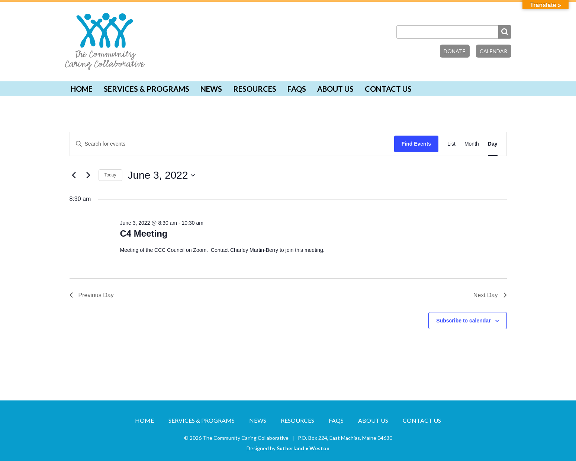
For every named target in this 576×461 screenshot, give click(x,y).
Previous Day (92, 295)
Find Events (416, 144)
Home (82, 88)
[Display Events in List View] (451, 144)
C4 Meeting (143, 233)
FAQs (296, 88)
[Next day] (88, 175)
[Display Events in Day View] (493, 144)
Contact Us (388, 88)
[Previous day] (74, 175)
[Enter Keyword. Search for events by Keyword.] (232, 144)
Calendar (493, 51)
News (211, 88)
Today (110, 175)
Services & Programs (146, 88)
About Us (335, 88)
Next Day (490, 295)
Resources (254, 88)
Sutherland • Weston (303, 448)
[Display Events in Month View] (471, 144)
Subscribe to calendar (463, 321)
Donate (455, 51)
